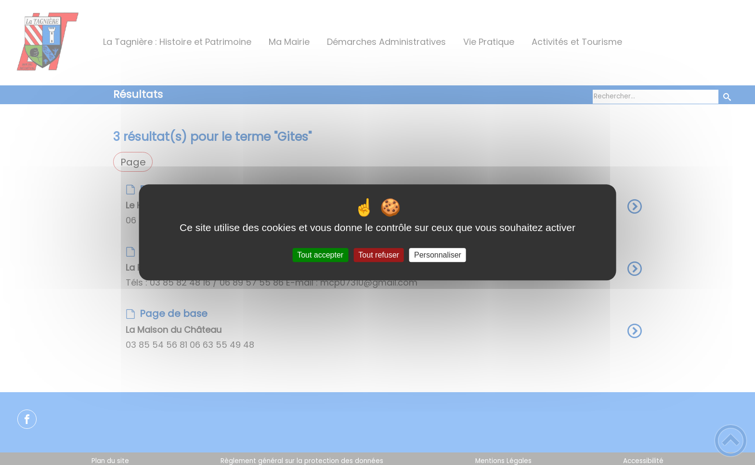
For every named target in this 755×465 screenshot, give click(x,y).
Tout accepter (320, 255)
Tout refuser (378, 255)
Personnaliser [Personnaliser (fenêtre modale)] (437, 255)
